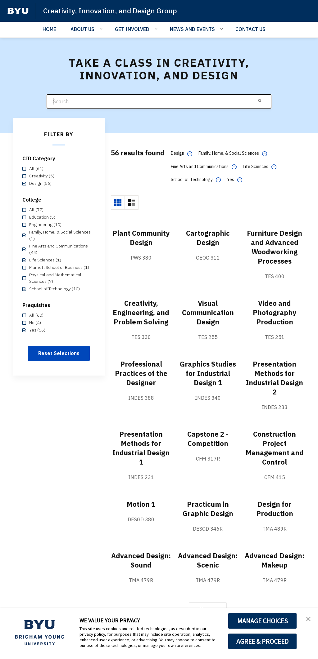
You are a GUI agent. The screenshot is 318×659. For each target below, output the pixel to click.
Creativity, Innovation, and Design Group (113, 11)
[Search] (159, 101)
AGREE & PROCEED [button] (262, 641)
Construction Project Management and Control (274, 448)
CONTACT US (250, 29)
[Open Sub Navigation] (102, 29)
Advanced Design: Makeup (274, 560)
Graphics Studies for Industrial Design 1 (208, 373)
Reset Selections (59, 353)
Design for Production (274, 509)
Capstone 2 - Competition (207, 438)
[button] (308, 619)
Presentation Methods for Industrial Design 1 (141, 448)
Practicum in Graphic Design (208, 509)
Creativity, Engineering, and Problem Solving (141, 312)
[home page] (18, 11)
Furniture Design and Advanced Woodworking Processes (274, 247)
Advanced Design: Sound (141, 560)
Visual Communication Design (208, 312)
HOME (49, 29)
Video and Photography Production (274, 312)
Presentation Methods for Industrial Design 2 (274, 378)
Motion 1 (141, 504)
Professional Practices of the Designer (141, 373)
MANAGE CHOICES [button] (262, 621)
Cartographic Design (207, 237)
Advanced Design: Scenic (208, 560)
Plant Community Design (140, 242)
